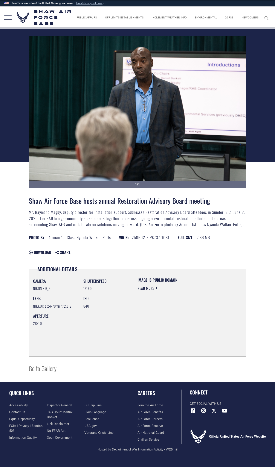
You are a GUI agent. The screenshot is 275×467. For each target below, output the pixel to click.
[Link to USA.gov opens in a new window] (90, 426)
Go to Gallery (43, 368)
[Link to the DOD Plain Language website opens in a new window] (95, 412)
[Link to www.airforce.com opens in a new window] (150, 405)
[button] (91, 3)
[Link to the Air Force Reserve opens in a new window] (150, 426)
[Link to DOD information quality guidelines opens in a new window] (23, 438)
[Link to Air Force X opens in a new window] (214, 410)
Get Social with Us (205, 404)
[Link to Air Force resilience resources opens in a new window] (91, 419)
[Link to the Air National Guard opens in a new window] (151, 433)
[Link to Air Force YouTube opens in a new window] (224, 410)
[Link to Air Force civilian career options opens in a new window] (148, 439)
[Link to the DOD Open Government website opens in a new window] (59, 438)
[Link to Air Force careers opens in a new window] (150, 419)
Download (40, 252)
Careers (146, 393)
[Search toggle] (267, 17)
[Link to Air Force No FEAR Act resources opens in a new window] (56, 431)
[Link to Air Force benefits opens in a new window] (150, 412)
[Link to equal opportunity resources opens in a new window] (22, 419)
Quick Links (21, 393)
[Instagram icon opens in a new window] (203, 410)
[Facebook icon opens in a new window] (193, 410)
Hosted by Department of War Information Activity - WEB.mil (137, 449)
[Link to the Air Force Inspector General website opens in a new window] (59, 405)
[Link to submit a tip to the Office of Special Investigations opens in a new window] (93, 405)
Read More (147, 288)
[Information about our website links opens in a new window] (58, 424)
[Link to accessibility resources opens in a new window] (18, 405)
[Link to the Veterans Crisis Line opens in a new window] (98, 433)
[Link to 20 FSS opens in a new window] (229, 17)
